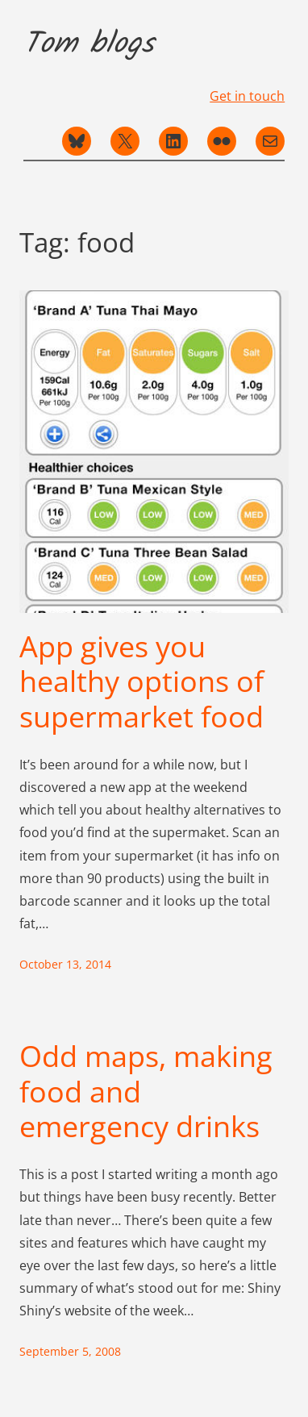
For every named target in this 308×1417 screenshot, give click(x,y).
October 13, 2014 (65, 964)
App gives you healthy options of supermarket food (141, 681)
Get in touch (247, 96)
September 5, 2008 (70, 1351)
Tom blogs (88, 44)
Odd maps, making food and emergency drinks (146, 1091)
